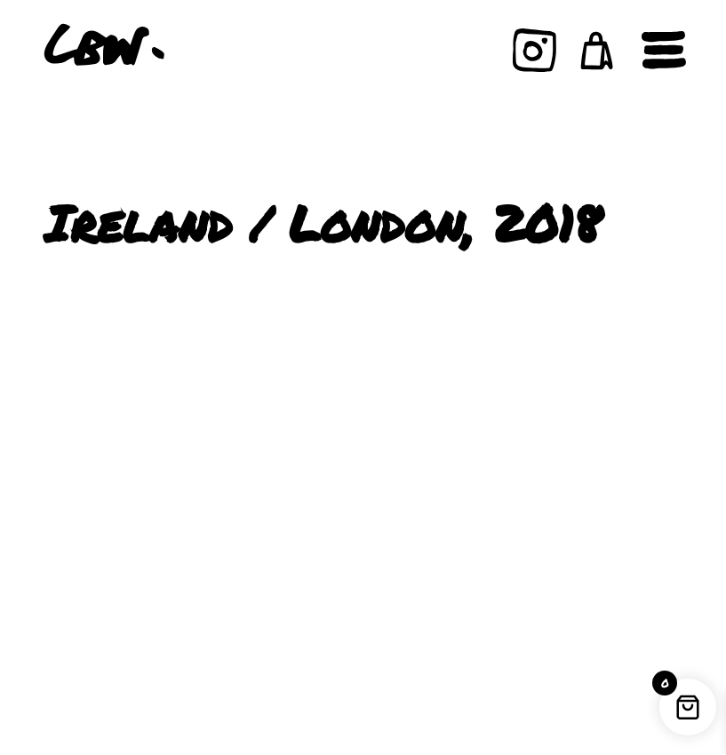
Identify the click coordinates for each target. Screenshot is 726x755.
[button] (597, 50)
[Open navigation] (663, 50)
